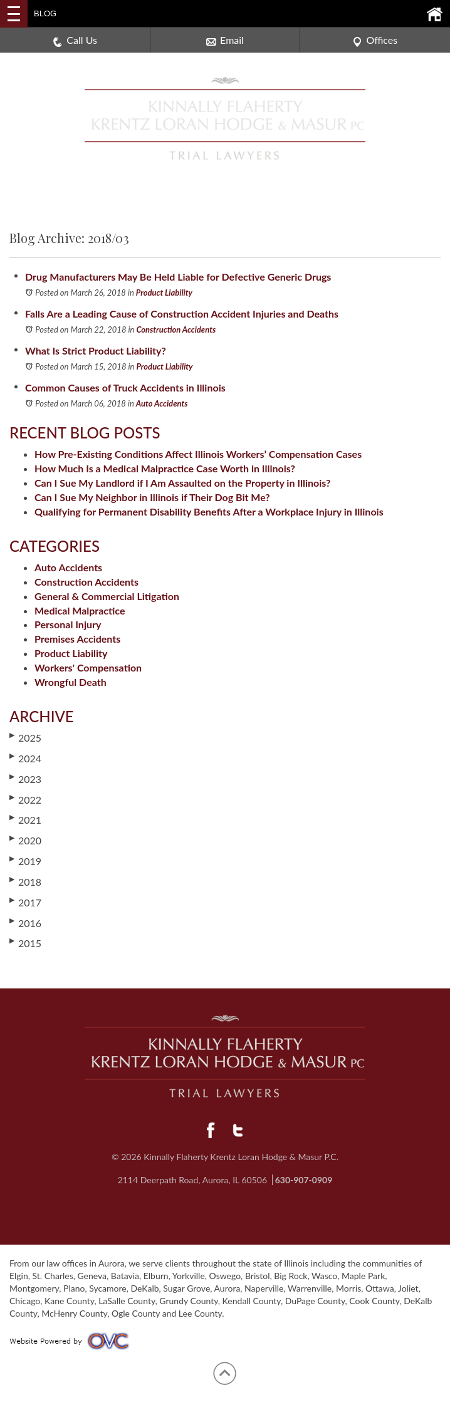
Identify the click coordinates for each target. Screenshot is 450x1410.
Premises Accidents (77, 639)
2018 (25, 881)
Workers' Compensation (88, 667)
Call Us (75, 40)
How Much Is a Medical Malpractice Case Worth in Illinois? (164, 468)
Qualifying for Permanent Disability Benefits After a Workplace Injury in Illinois (209, 511)
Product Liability (164, 293)
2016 (25, 922)
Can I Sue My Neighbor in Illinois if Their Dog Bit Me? (152, 497)
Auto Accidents (162, 403)
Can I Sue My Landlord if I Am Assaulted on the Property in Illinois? (182, 483)
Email (225, 40)
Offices (374, 40)
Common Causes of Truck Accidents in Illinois (125, 387)
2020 (25, 840)
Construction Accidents (176, 329)
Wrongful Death (70, 682)
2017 (25, 902)
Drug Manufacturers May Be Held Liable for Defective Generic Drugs (178, 277)
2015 (25, 942)
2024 (25, 758)
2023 (25, 778)
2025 (25, 737)
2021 (25, 819)
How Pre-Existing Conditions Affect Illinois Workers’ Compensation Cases (198, 454)
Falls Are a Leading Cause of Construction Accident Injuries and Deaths (181, 313)
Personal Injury (67, 624)
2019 (25, 860)
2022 (25, 799)
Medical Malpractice (79, 610)
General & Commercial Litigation (106, 596)
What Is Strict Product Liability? (95, 350)
